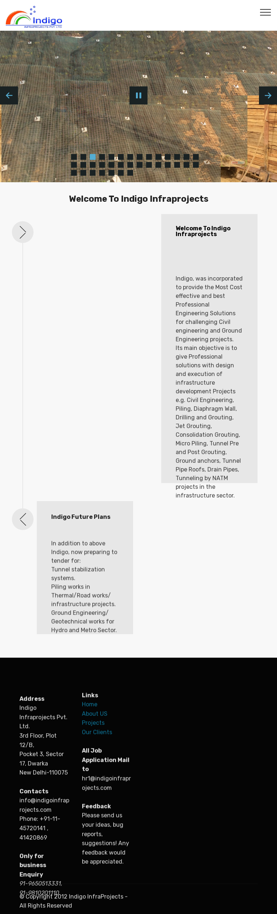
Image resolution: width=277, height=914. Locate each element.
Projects (93, 792)
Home (90, 773)
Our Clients (97, 801)
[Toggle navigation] (265, 12)
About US (95, 783)
